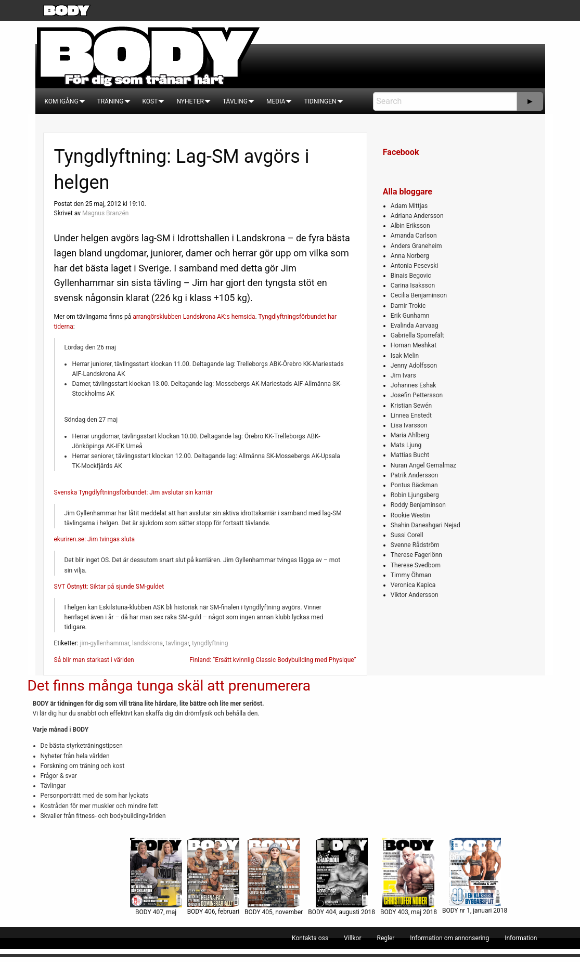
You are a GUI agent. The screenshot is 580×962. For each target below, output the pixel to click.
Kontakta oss (310, 938)
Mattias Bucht (410, 455)
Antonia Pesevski (415, 265)
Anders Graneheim (416, 246)
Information (521, 938)
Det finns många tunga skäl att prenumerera (169, 685)
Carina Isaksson (413, 285)
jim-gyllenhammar (105, 643)
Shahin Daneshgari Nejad (425, 525)
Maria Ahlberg (410, 435)
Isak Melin (405, 355)
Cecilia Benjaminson (419, 295)
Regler (385, 938)
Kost (150, 101)
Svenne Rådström (415, 545)
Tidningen (320, 101)
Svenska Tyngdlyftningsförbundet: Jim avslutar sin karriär (133, 492)
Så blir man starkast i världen (94, 660)
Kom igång (62, 101)
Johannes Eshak (413, 385)
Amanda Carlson (414, 235)
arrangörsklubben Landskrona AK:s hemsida (194, 316)
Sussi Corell (407, 535)
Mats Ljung (406, 445)
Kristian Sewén (411, 405)
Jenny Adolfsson (414, 365)
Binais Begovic (411, 275)
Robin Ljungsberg (415, 495)
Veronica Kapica (413, 585)
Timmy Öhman (411, 575)
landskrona (147, 643)
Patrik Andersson (415, 475)
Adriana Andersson (417, 215)
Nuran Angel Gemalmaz (423, 465)
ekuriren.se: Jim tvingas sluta (94, 539)
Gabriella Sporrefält (417, 335)
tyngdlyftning (210, 643)
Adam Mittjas (409, 206)
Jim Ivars (403, 375)
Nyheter (189, 101)
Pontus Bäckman (414, 485)
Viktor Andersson (415, 595)
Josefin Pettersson (417, 395)
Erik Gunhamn (410, 315)
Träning (110, 101)
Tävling (235, 101)
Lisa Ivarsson (409, 425)
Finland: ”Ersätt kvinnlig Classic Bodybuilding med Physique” (272, 660)
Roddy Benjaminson (418, 505)
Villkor (352, 938)
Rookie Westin (410, 515)
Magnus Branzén (105, 213)
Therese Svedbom (416, 565)
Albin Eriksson (410, 225)
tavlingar (177, 643)
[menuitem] (61, 101)
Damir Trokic (408, 305)
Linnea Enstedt (411, 415)
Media (275, 101)
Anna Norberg (410, 255)
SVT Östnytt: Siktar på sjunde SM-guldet (109, 586)
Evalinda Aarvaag (415, 325)
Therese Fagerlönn (416, 554)
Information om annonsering (449, 938)
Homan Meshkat (413, 345)
